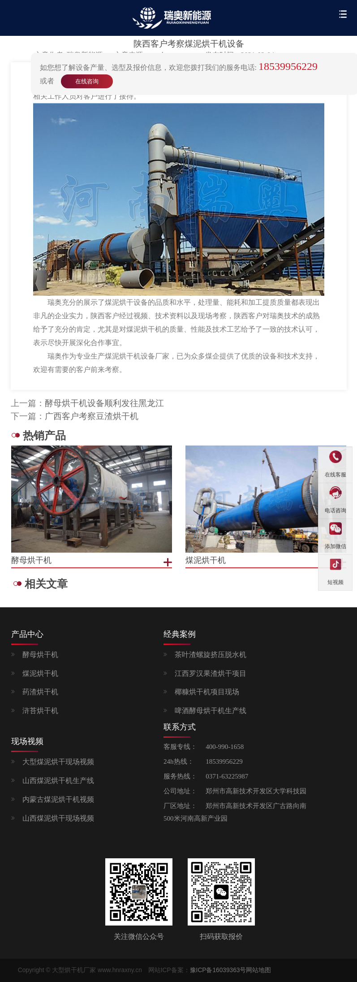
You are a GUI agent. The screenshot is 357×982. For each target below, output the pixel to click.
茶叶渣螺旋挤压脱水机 (210, 654)
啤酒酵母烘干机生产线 (210, 710)
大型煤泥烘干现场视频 (58, 762)
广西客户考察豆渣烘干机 (91, 416)
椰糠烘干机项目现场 (207, 692)
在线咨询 (87, 81)
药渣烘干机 (40, 692)
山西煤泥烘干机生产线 (58, 780)
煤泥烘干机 (40, 673)
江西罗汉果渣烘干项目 (210, 673)
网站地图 (258, 970)
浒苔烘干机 (40, 710)
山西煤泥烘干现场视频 (58, 818)
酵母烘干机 (40, 654)
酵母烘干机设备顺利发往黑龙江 (104, 403)
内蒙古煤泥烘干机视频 (58, 799)
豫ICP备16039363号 (218, 970)
